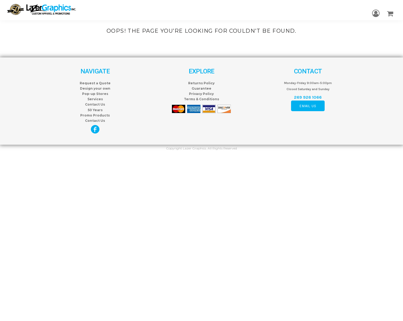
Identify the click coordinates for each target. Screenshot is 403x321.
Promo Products (95, 115)
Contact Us (95, 104)
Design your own (95, 88)
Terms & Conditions (201, 99)
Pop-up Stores (95, 94)
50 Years (95, 110)
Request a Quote (95, 83)
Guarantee (201, 88)
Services (95, 99)
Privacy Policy (201, 94)
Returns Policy (201, 83)
